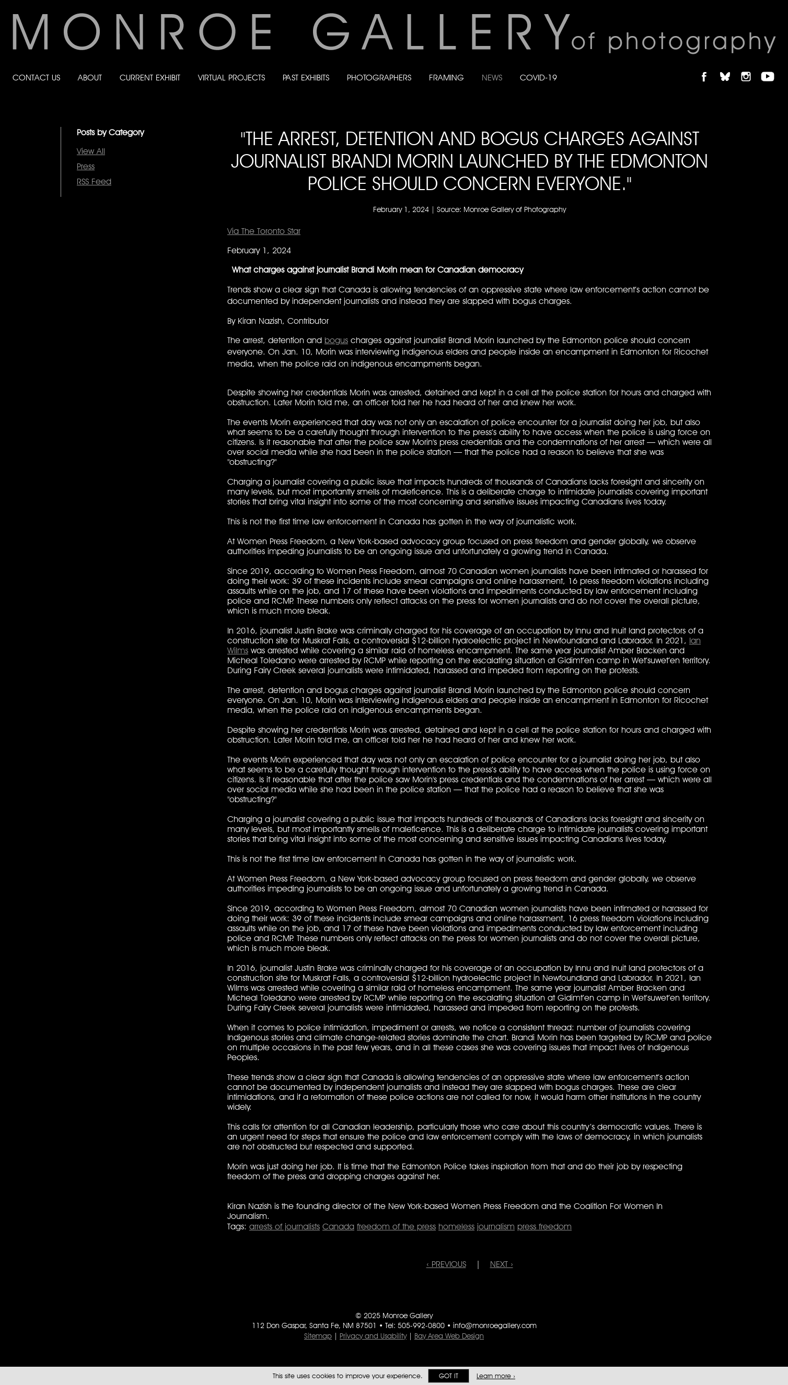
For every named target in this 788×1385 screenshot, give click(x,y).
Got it (448, 1376)
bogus (336, 340)
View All (91, 151)
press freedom (544, 1226)
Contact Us (36, 78)
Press (86, 166)
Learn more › (496, 1376)
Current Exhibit (150, 78)
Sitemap (318, 1336)
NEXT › (501, 1264)
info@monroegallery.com (495, 1325)
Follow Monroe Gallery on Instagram (750, 67)
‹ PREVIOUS (446, 1264)
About (90, 78)
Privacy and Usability (373, 1336)
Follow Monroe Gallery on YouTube (771, 67)
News (492, 78)
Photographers (379, 78)
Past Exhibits (306, 78)
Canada (338, 1226)
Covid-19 (538, 78)
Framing (446, 78)
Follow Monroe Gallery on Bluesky (730, 67)
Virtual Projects (231, 78)
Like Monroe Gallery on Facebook (708, 67)
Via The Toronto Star (263, 231)
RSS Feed (94, 181)
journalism (496, 1226)
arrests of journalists (284, 1226)
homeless (456, 1226)
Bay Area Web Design (449, 1336)
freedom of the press (396, 1226)
